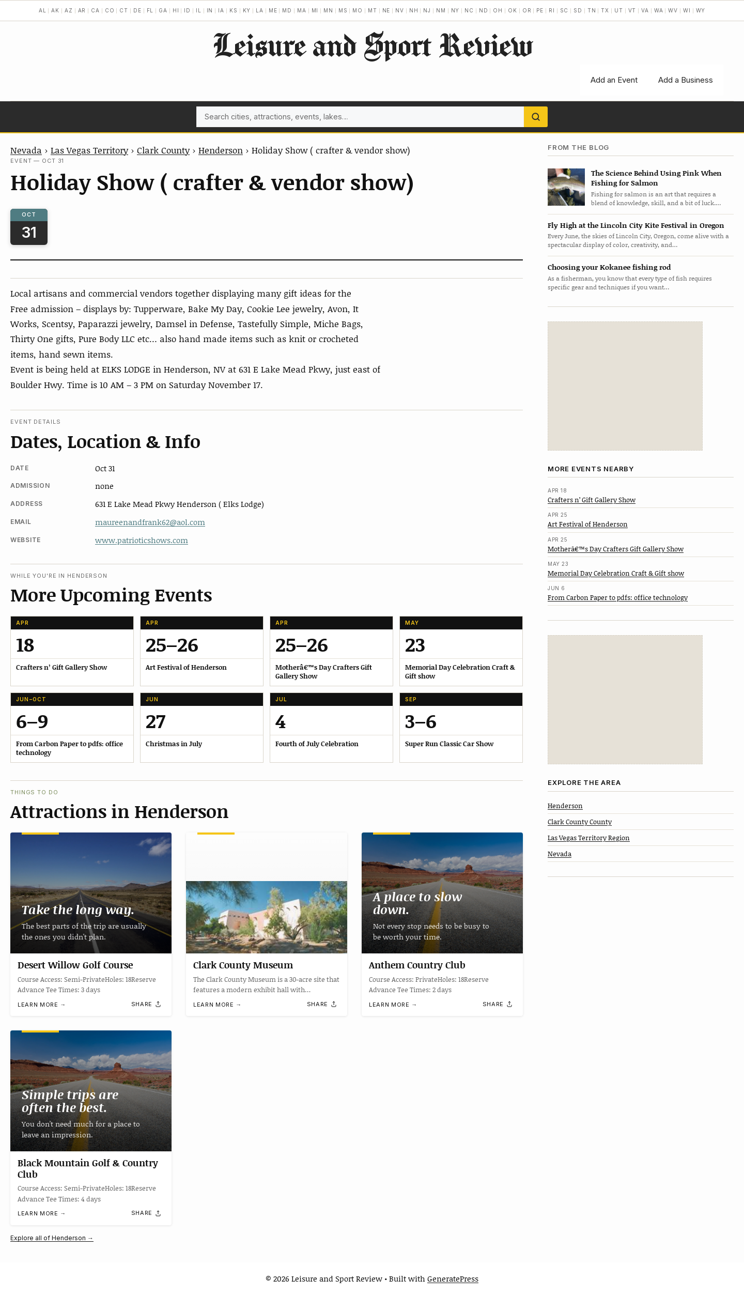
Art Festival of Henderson (588, 524)
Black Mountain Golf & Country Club (88, 1168)
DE (137, 10)
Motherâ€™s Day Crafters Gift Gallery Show (616, 548)
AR (82, 10)
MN (328, 10)
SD (578, 10)
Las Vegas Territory (89, 150)
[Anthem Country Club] (442, 893)
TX (605, 10)
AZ (69, 10)
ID (187, 10)
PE (540, 10)
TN (591, 10)
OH (498, 10)
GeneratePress (452, 1278)
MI (315, 10)
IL (199, 10)
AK (55, 10)
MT (372, 10)
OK (512, 10)
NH (414, 10)
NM (441, 10)
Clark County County (580, 821)
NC (469, 10)
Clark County (163, 150)
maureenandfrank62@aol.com (150, 522)
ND (483, 10)
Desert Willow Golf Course (75, 965)
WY (701, 10)
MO (357, 10)
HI (176, 10)
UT (618, 10)
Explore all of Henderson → (52, 1238)
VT (632, 10)
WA (658, 10)
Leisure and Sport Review (372, 44)
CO (110, 10)
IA (221, 10)
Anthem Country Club (417, 965)
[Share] (146, 1004)
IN (210, 10)
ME (273, 10)
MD (287, 10)
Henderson (220, 150)
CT (123, 10)
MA (301, 10)
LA (260, 10)
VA (645, 10)
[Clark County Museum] (266, 893)
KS (233, 10)
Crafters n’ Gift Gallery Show (592, 499)
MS (343, 10)
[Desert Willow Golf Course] (91, 893)
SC (564, 10)
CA (95, 10)
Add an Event (614, 80)
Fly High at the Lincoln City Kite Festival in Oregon (636, 225)
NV (399, 10)
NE (386, 10)
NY (455, 10)
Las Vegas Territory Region (589, 837)
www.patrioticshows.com (141, 540)
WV (673, 10)
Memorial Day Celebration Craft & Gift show (616, 573)
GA (163, 10)
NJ (427, 10)
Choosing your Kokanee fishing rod (609, 266)
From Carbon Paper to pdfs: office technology (618, 597)
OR (527, 10)
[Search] (536, 116)
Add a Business (685, 80)
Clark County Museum (243, 965)
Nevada (26, 150)
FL (150, 10)
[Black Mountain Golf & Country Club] (91, 1090)
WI (687, 10)
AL (43, 10)
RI (552, 10)
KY (247, 10)
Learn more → (42, 1004)
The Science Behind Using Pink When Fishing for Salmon (656, 177)
